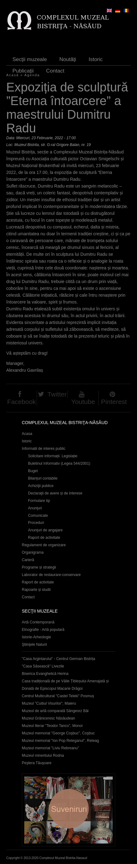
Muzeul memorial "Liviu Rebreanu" (50, 748)
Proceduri (36, 523)
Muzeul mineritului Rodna (43, 755)
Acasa (27, 434)
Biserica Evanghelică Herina (45, 673)
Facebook (21, 401)
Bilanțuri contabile (43, 478)
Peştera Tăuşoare (36, 763)
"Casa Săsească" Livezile (43, 666)
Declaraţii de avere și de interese (55, 493)
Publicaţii (23, 71)
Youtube (83, 401)
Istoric (95, 59)
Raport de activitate (44, 537)
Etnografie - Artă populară (43, 629)
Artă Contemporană (38, 622)
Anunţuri (35, 508)
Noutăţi (67, 59)
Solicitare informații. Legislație (53, 456)
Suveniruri (68, 809)
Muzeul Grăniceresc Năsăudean (48, 718)
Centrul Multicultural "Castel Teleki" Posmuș (58, 696)
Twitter (57, 394)
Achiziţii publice (41, 486)
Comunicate (38, 515)
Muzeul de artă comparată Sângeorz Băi (55, 711)
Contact (55, 71)
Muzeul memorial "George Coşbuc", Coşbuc (58, 733)
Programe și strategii (39, 567)
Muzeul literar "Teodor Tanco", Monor (52, 726)
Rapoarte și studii (36, 589)
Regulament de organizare (44, 545)
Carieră (28, 560)
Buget (33, 471)
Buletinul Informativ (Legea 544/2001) (59, 463)
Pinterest (114, 401)
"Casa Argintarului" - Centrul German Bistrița (58, 659)
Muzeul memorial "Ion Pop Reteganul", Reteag (60, 740)
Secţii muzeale (29, 59)
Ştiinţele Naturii (34, 644)
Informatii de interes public (43, 448)
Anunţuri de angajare (45, 530)
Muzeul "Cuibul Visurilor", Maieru (49, 703)
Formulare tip (39, 500)
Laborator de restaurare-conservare (51, 575)
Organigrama (33, 552)
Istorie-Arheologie (36, 637)
